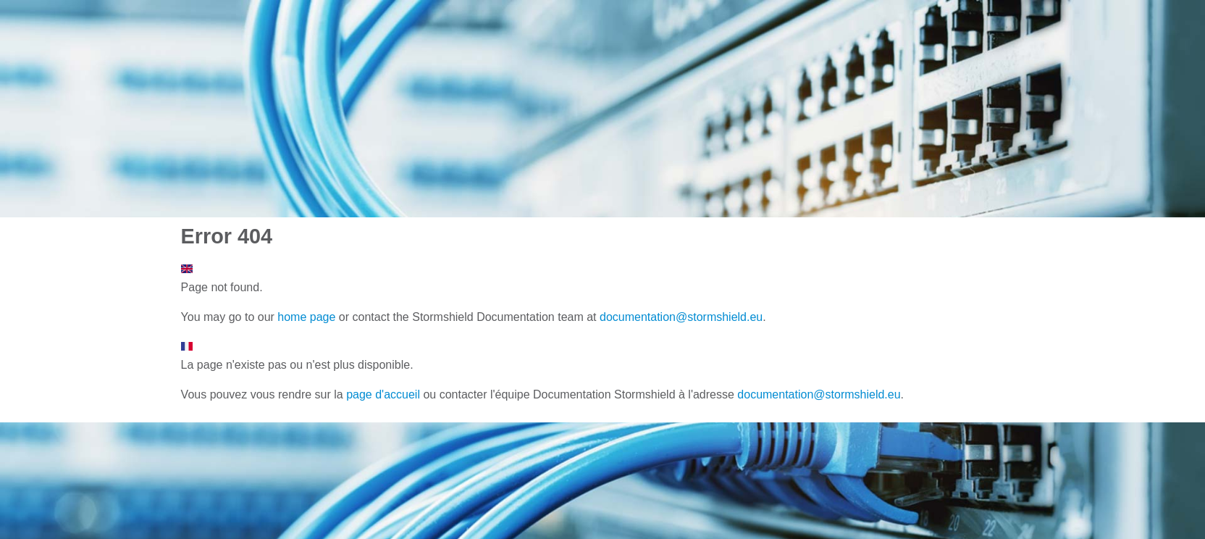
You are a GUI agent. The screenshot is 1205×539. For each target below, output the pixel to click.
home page (306, 317)
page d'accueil (383, 394)
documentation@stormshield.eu (681, 317)
